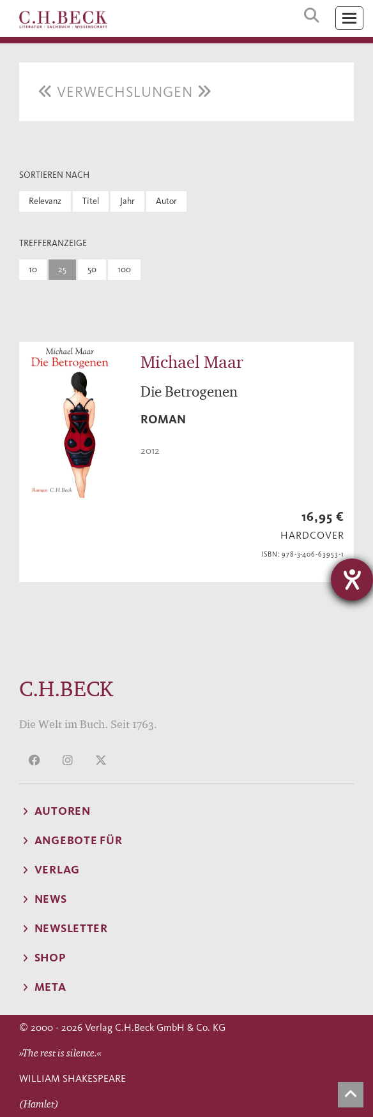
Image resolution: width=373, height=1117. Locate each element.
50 (92, 269)
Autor (166, 201)
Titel (90, 201)
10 (33, 269)
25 (62, 269)
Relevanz (45, 201)
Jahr (127, 201)
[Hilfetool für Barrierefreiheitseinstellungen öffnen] (352, 579)
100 (124, 269)
